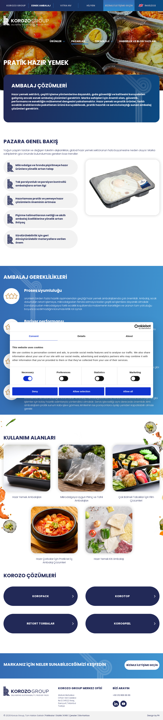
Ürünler (57, 41)
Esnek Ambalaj (41, 5)
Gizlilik (59, 715)
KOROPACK (40, 596)
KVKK (65, 715)
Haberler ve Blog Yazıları (139, 41)
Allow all (128, 391)
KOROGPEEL (122, 623)
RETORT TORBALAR (40, 623)
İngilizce (147, 5)
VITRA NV (65, 5)
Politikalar (49, 715)
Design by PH (153, 715)
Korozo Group (16, 5)
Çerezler (73, 715)
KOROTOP (122, 596)
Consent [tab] (34, 336)
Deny (35, 391)
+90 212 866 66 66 (121, 695)
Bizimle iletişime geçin (119, 5)
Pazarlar (79, 41)
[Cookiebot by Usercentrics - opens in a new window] (137, 327)
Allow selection (81, 391)
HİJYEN (91, 5)
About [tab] (129, 336)
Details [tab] (81, 336)
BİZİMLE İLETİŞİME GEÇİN (142, 665)
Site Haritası (84, 715)
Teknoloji (104, 41)
